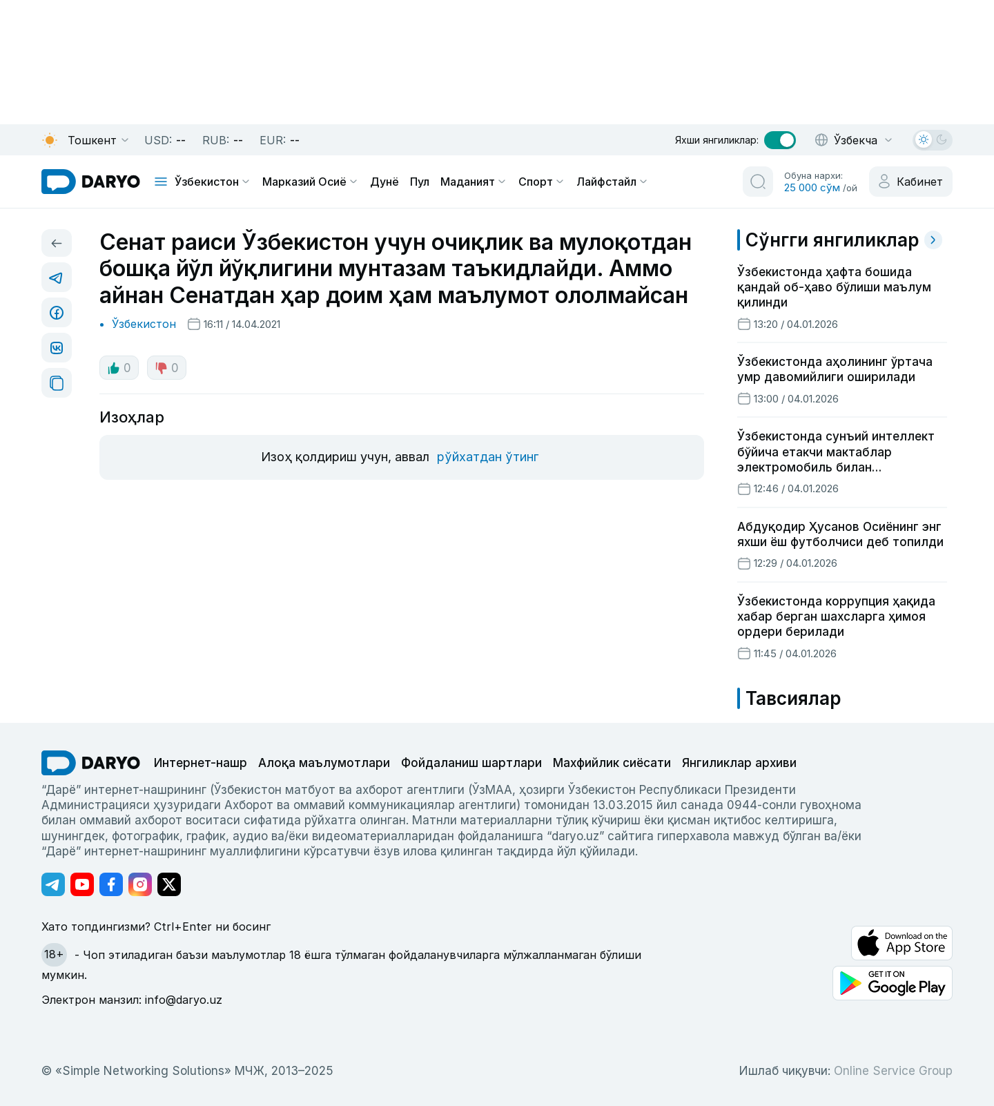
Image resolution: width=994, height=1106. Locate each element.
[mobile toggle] (161, 181)
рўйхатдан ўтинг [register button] (487, 456)
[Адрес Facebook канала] (111, 884)
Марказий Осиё (310, 181)
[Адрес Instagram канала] (140, 884)
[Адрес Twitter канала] (169, 884)
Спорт (541, 181)
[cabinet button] (911, 181)
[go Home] (90, 762)
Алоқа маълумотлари (324, 763)
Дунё (384, 181)
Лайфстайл (612, 181)
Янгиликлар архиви (739, 763)
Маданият (473, 181)
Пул (419, 181)
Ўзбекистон (213, 181)
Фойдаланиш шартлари (471, 763)
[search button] (758, 181)
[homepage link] (90, 181)
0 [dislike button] (167, 368)
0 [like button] (119, 368)
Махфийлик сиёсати (612, 763)
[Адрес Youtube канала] (82, 884)
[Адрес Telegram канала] (53, 884)
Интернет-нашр (200, 763)
